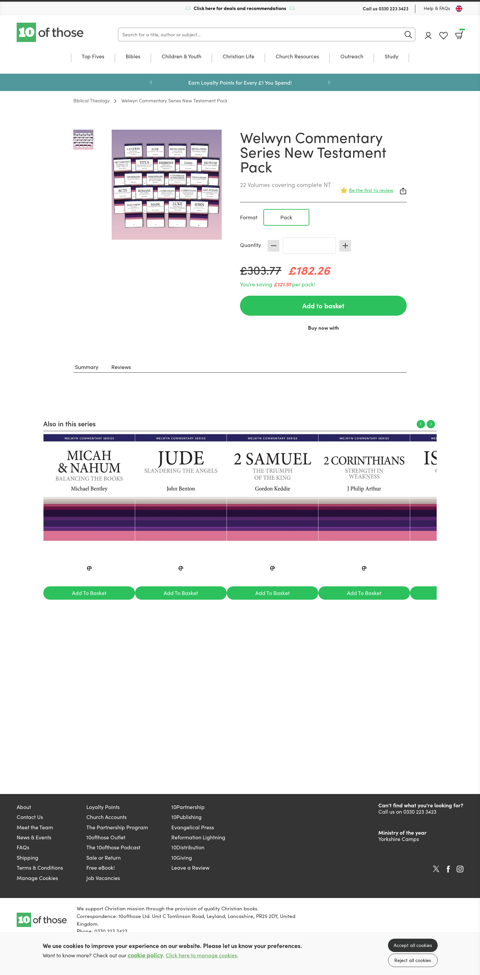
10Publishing (186, 816)
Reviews (121, 366)
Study (391, 57)
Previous (151, 82)
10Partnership (188, 806)
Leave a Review (190, 867)
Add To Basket (89, 592)
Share (403, 191)
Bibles (133, 57)
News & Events (34, 837)
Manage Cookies (37, 877)
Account (428, 35)
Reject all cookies (412, 960)
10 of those (51, 32)
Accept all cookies (413, 945)
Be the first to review (371, 190)
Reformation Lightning (198, 837)
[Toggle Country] (459, 8)
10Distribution (187, 847)
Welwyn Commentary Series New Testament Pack (174, 100)
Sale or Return (103, 857)
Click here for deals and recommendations (240, 8)
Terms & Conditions (40, 867)
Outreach (351, 57)
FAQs (23, 847)
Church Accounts (106, 816)
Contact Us (30, 816)
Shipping (27, 857)
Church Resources (297, 57)
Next (329, 82)
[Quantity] (309, 245)
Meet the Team (35, 827)
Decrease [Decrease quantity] (273, 246)
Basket (461, 33)
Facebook (448, 869)
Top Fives (93, 57)
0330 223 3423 (393, 8)
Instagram (460, 869)
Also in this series (69, 423)
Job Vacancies (103, 877)
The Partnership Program (117, 827)
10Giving (181, 857)
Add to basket (323, 305)
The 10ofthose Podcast (113, 847)
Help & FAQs (437, 8)
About (24, 806)
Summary (86, 366)
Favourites (443, 36)
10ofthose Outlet (105, 837)
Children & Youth (181, 57)
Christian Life (238, 57)
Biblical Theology (91, 100)
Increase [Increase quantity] (345, 246)
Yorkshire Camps (398, 838)
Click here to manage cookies (201, 955)
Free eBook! (100, 867)
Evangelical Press (192, 827)
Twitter (436, 869)
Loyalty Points (103, 806)
